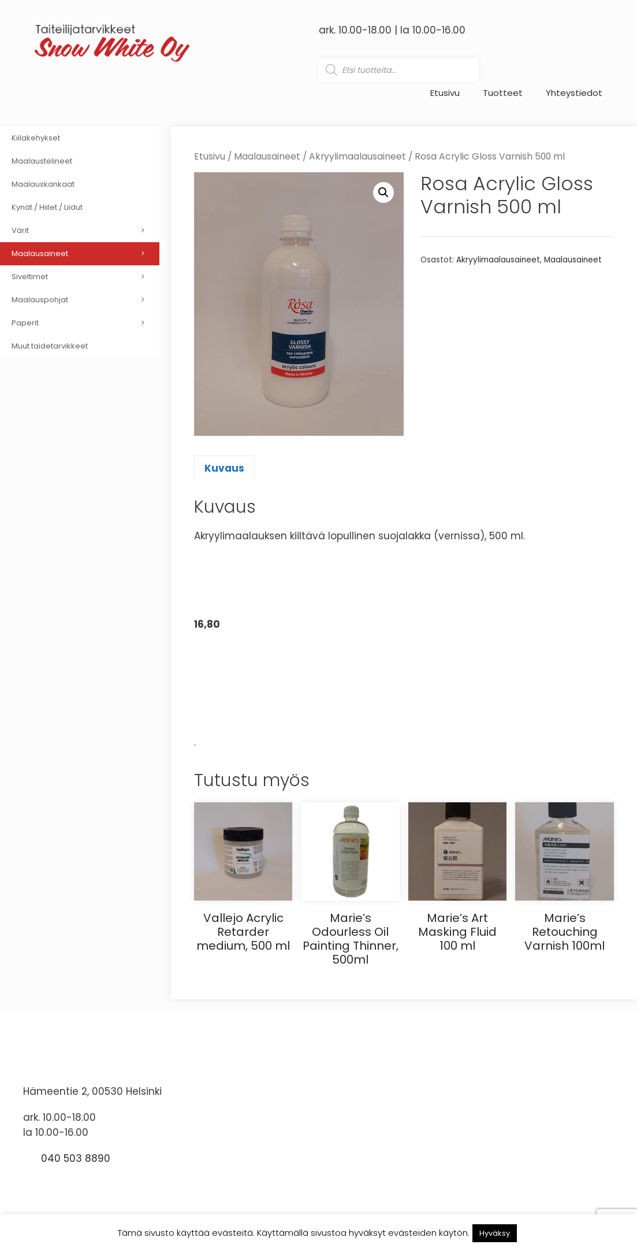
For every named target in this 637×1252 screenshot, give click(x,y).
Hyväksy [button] (494, 1233)
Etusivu (445, 93)
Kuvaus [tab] (224, 468)
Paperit (85, 323)
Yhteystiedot (574, 93)
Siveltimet (85, 276)
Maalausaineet (267, 156)
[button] (383, 192)
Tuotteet (503, 93)
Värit (85, 230)
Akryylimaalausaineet (357, 156)
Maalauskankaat (43, 184)
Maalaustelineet (42, 160)
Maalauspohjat (85, 300)
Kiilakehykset (36, 137)
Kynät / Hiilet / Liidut (47, 207)
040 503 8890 (75, 1158)
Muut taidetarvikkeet (50, 345)
